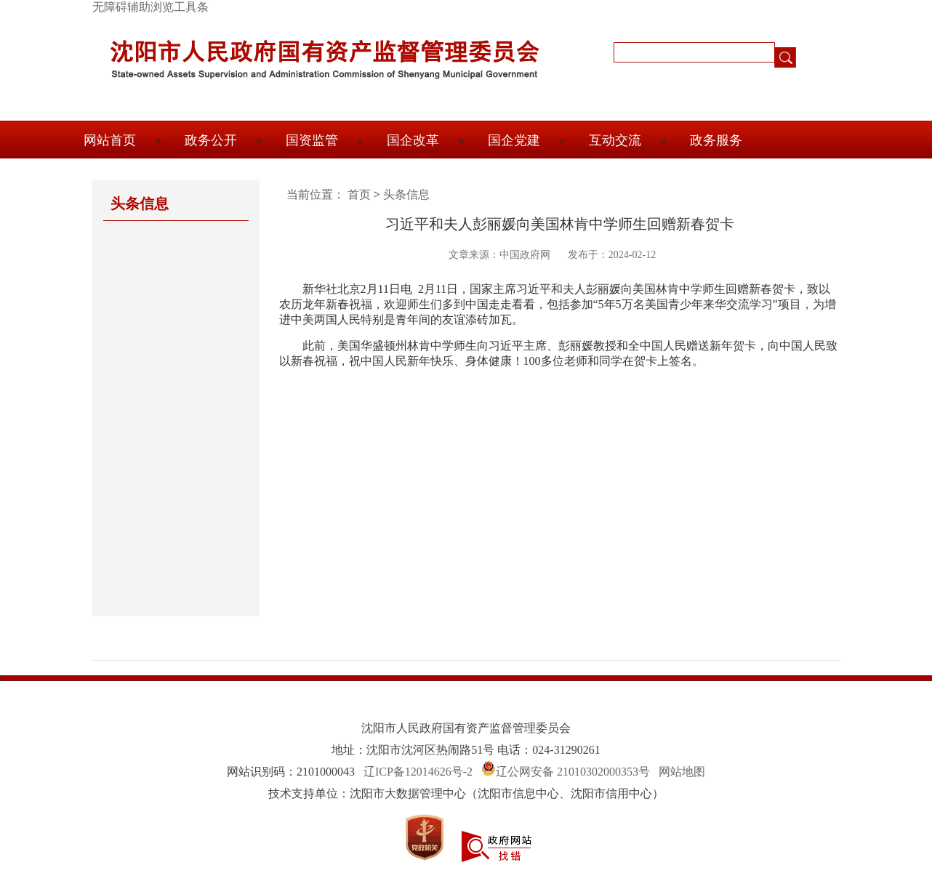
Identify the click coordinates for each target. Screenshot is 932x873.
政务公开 (211, 140)
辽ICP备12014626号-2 (418, 771)
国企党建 (514, 140)
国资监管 (312, 140)
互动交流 (615, 140)
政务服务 (716, 140)
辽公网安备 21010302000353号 (573, 771)
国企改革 (413, 140)
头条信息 (406, 194)
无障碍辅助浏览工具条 (150, 7)
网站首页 (110, 140)
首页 (359, 194)
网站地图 (682, 771)
